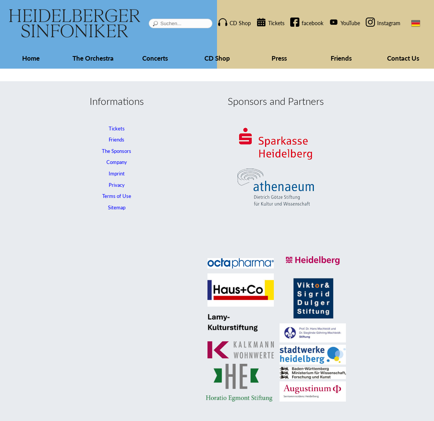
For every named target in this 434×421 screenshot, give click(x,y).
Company (116, 162)
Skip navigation (226, 16)
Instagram (388, 23)
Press (279, 58)
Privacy (117, 185)
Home (31, 58)
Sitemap (116, 207)
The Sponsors (116, 151)
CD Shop (240, 23)
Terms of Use (116, 196)
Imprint (117, 173)
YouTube (350, 23)
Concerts (155, 58)
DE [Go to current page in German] (415, 23)
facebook (312, 23)
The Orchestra (93, 58)
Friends (341, 58)
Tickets (276, 23)
